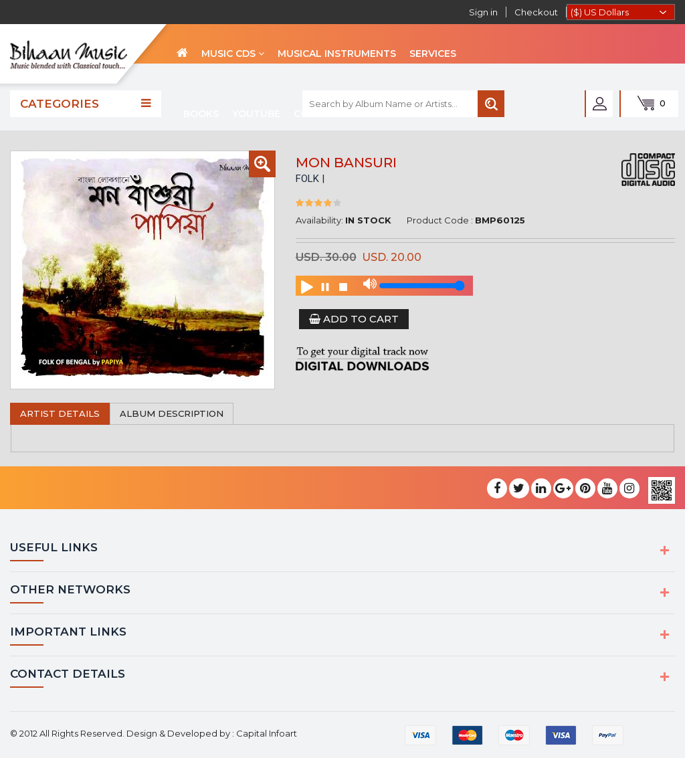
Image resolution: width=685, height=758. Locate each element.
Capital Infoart (266, 732)
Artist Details (60, 413)
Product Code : (440, 220)
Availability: (319, 220)
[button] (262, 164)
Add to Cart (354, 318)
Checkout (536, 12)
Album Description (171, 413)
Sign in (483, 12)
